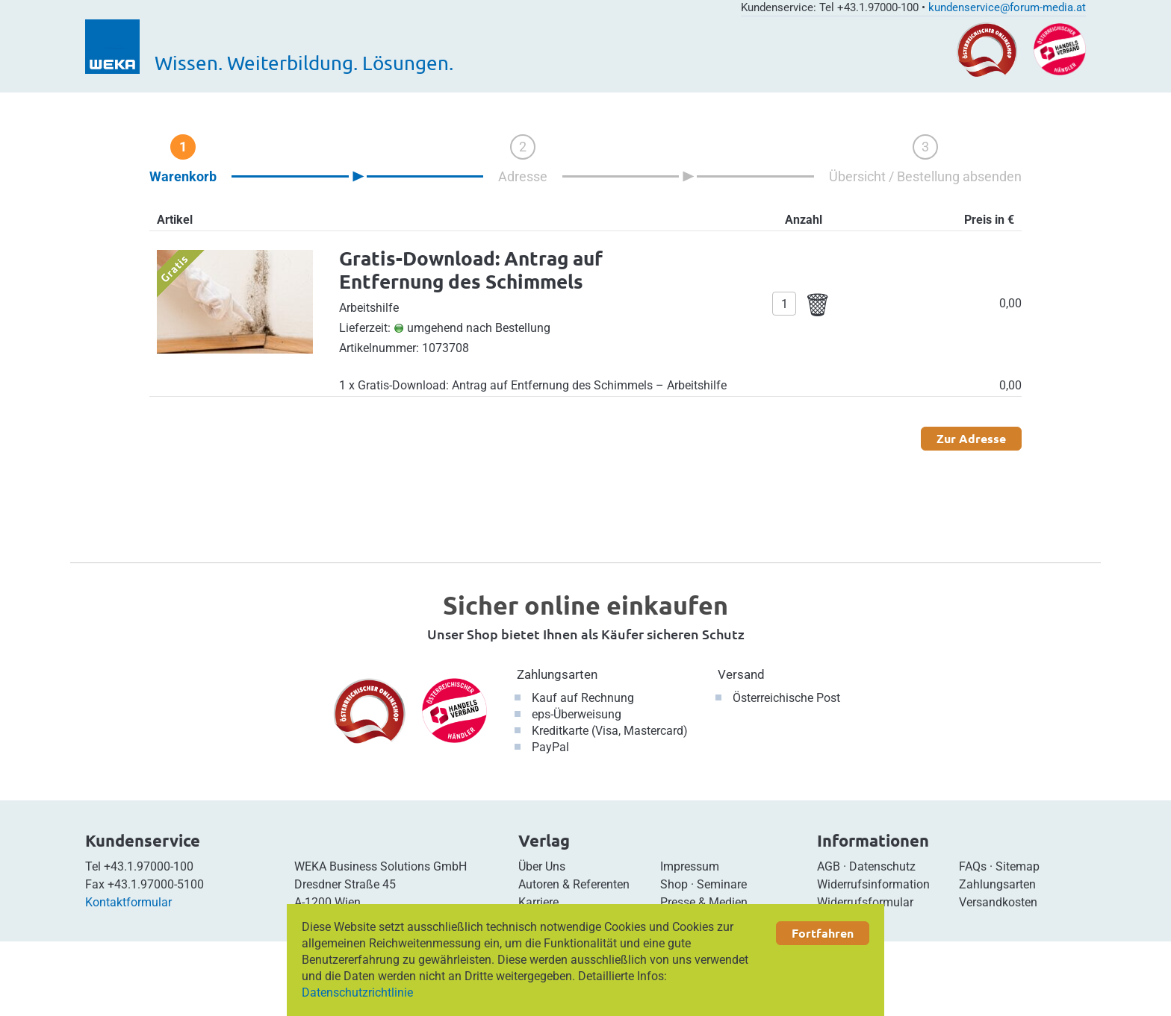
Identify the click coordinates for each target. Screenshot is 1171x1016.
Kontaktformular (128, 902)
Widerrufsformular (865, 902)
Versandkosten (998, 902)
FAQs (973, 866)
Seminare (722, 884)
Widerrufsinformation (873, 884)
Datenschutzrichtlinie (357, 992)
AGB (828, 866)
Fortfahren (823, 933)
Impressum (689, 866)
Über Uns (541, 866)
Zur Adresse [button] (971, 438)
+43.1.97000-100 (148, 866)
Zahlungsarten (557, 674)
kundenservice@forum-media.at (1007, 7)
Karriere (538, 902)
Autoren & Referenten (574, 884)
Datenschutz (882, 866)
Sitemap (1017, 866)
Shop (674, 884)
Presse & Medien (704, 902)
